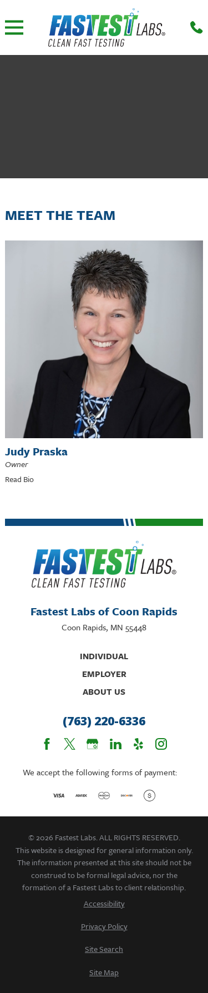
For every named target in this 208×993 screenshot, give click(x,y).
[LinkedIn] (115, 744)
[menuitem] (103, 903)
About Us (104, 691)
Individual (104, 656)
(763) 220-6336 (104, 721)
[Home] (106, 27)
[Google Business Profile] (92, 744)
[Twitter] (69, 744)
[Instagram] (161, 744)
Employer (104, 674)
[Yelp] (138, 744)
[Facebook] (47, 744)
